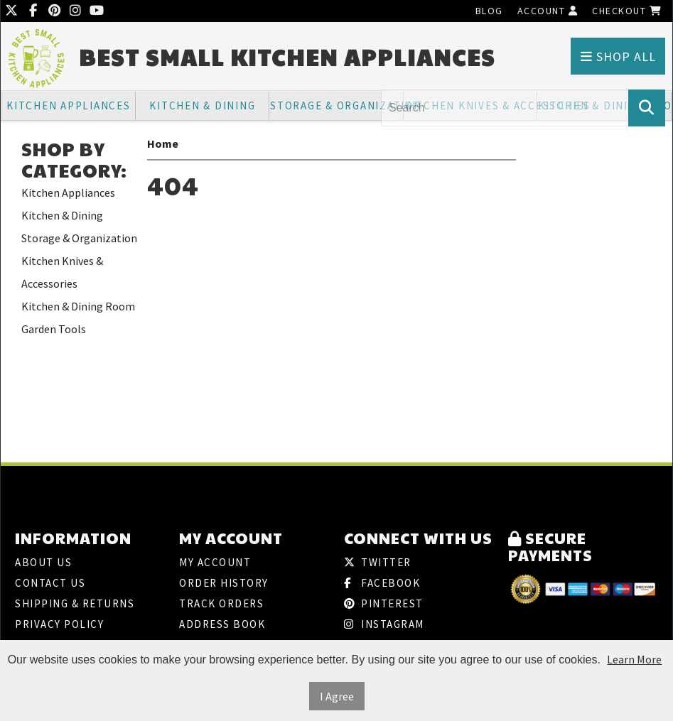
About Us (43, 562)
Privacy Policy (59, 624)
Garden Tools (53, 329)
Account (547, 10)
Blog (489, 10)
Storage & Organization (337, 105)
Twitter (377, 562)
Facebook (382, 583)
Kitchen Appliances (68, 105)
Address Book (222, 624)
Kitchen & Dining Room (78, 306)
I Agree (337, 696)
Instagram (384, 624)
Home (162, 143)
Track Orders (221, 603)
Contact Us (50, 583)
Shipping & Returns (74, 603)
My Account (215, 562)
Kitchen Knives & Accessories (62, 272)
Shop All (618, 56)
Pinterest (384, 603)
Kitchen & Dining (202, 105)
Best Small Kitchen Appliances (287, 57)
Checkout (627, 10)
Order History (224, 583)
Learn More (634, 659)
